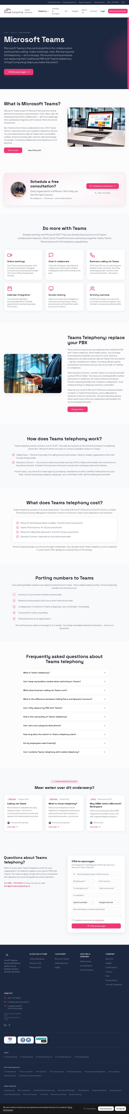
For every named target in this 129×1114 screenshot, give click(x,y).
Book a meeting (75, 1094)
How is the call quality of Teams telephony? (64, 716)
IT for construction (56, 1072)
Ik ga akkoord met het (89, 920)
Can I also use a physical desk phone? (64, 725)
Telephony (43, 11)
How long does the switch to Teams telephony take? (64, 734)
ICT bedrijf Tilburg (10, 1057)
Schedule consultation (102, 186)
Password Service (69, 2)
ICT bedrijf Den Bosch (44, 1057)
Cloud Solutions (30, 11)
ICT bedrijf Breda (26, 1057)
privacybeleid (98, 920)
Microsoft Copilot (30, 1094)
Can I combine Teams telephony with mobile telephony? (64, 752)
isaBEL (57, 967)
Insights (75, 11)
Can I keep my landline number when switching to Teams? (64, 681)
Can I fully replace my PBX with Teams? (64, 708)
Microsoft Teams (62, 959)
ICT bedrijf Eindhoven (63, 1057)
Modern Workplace (99, 1090)
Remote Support (85, 2)
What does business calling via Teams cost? (64, 690)
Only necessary (106, 1108)
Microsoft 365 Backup (66, 1090)
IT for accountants (26, 1072)
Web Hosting (85, 961)
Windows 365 (35, 967)
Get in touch (13, 150)
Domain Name (86, 965)
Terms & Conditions (114, 984)
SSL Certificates (86, 970)
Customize (89, 1108)
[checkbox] (73, 920)
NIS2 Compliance (24, 1090)
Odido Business (61, 963)
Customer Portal (54, 2)
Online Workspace (37, 959)
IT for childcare (113, 1072)
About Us (84, 11)
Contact (93, 11)
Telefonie (14, 32)
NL (123, 2)
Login (102, 11)
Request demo (78, 409)
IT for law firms (41, 1072)
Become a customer (118, 11)
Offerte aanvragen (18, 72)
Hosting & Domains (57, 11)
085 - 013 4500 (113, 2)
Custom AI (44, 1094)
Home (6, 32)
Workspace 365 (115, 1090)
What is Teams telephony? (64, 672)
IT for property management (94, 1072)
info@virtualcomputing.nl (17, 886)
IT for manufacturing (74, 1072)
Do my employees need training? (64, 743)
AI (67, 11)
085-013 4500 (102, 192)
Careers (109, 972)
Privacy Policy (111, 980)
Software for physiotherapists (30, 1076)
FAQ (107, 976)
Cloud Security (83, 1090)
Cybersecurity (9, 1090)
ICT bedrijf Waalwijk (81, 1057)
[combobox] (83, 902)
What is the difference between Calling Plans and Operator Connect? (64, 699)
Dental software (10, 1076)
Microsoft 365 (35, 963)
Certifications (111, 967)
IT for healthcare (10, 1072)
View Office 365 (34, 150)
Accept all (120, 1108)
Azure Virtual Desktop (12, 1094)
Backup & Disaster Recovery (44, 1090)
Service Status (99, 2)
